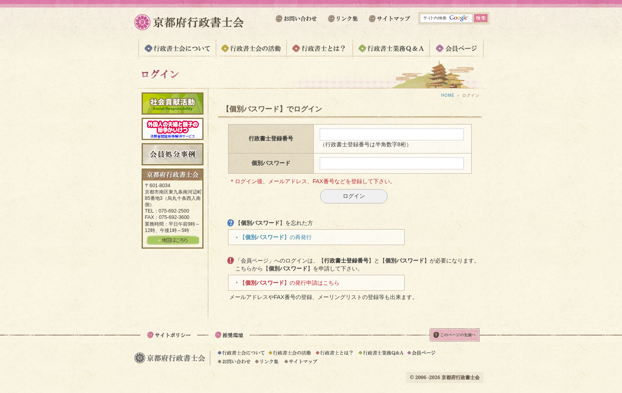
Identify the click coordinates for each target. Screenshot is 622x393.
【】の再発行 (276, 237)
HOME (448, 95)
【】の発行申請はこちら (290, 283)
